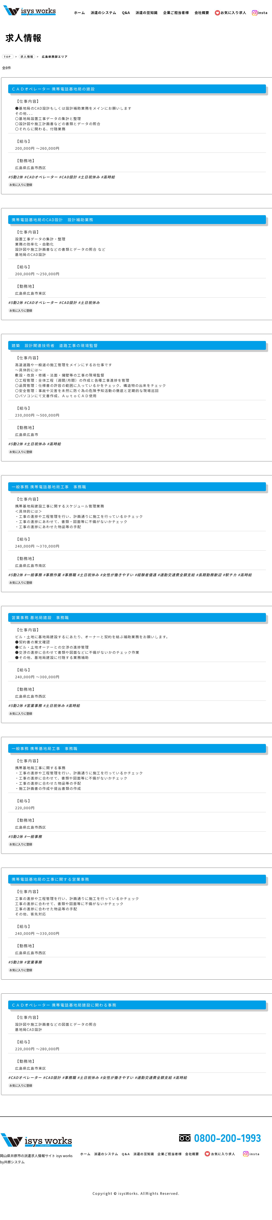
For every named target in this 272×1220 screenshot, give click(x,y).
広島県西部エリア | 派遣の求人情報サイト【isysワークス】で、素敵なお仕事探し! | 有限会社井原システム (46, 10)
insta (261, 12)
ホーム (79, 12)
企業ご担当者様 (176, 12)
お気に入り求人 (231, 12)
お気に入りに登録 (20, 185)
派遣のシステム (103, 12)
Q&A (126, 12)
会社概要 (202, 12)
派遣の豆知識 (147, 12)
